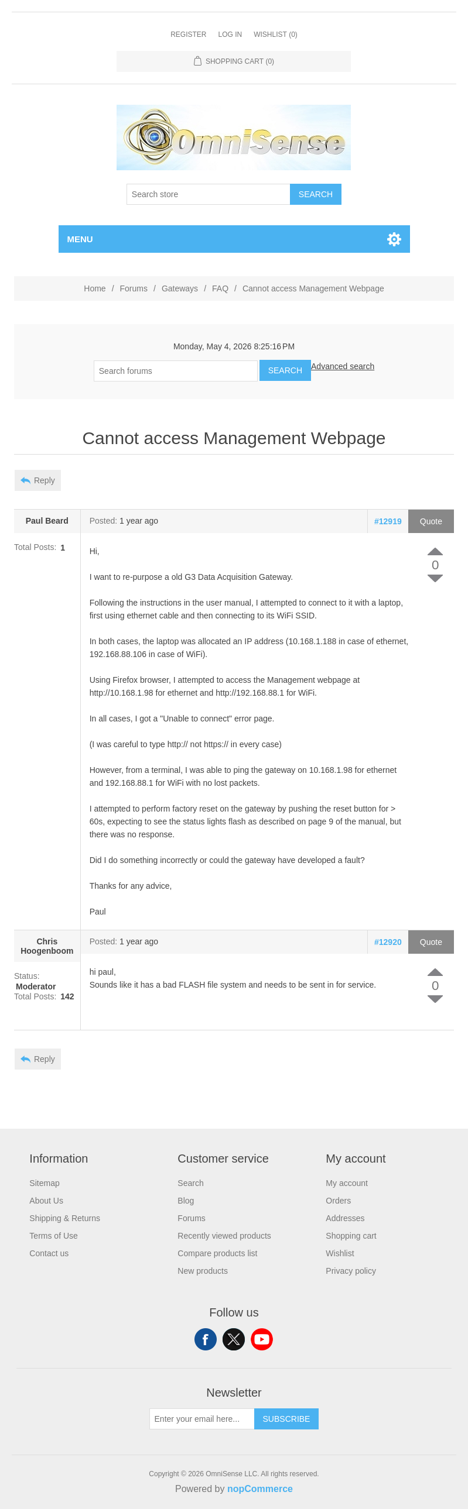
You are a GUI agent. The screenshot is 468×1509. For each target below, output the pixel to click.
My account (347, 1183)
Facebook (205, 1339)
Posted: (103, 521)
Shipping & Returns (64, 1218)
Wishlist (340, 1253)
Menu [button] (80, 239)
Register (188, 34)
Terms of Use (53, 1235)
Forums (134, 288)
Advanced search (342, 366)
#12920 (388, 942)
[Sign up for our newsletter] (202, 1418)
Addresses (345, 1218)
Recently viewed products (224, 1235)
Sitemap (44, 1183)
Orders (338, 1200)
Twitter (234, 1339)
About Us (46, 1200)
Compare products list (217, 1253)
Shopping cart (351, 1235)
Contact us (49, 1253)
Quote (431, 521)
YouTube (262, 1339)
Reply (44, 480)
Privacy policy (351, 1271)
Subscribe (286, 1419)
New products (202, 1271)
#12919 (388, 521)
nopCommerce (260, 1489)
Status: (27, 976)
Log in (230, 34)
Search (316, 194)
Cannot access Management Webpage (313, 288)
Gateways (180, 288)
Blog (185, 1200)
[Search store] (209, 194)
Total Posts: (35, 547)
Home (94, 288)
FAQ (220, 288)
